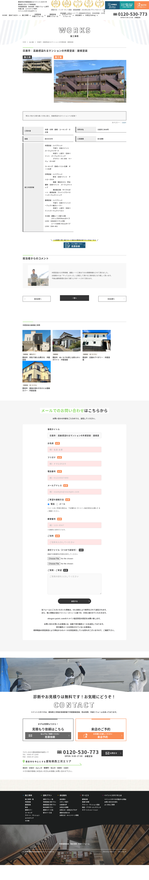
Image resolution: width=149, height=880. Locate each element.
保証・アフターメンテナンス (91, 812)
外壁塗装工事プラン (49, 806)
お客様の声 (63, 809)
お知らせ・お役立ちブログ (68, 814)
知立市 (55, 755)
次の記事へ (111, 300)
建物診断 (85, 803)
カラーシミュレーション (90, 814)
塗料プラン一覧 (48, 803)
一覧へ (74, 300)
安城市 (32, 755)
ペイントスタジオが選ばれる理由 (115, 803)
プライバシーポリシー (67, 588)
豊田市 (25, 755)
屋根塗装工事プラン (49, 809)
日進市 (123, 122)
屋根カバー (28, 814)
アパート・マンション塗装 (91, 809)
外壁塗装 (28, 806)
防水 (26, 812)
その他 (27, 825)
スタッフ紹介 (64, 806)
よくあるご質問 (109, 809)
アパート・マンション (32, 820)
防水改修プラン (48, 812)
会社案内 (62, 803)
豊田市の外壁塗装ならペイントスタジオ (43, 867)
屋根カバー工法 (48, 814)
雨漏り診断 (85, 806)
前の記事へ (38, 300)
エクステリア (29, 822)
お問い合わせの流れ (111, 806)
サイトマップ (122, 866)
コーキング (28, 817)
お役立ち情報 (64, 812)
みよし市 (40, 755)
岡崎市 (62, 755)
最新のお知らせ (65, 817)
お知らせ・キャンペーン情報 (69, 820)
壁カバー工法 (47, 817)
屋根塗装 (28, 809)
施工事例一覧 (29, 803)
